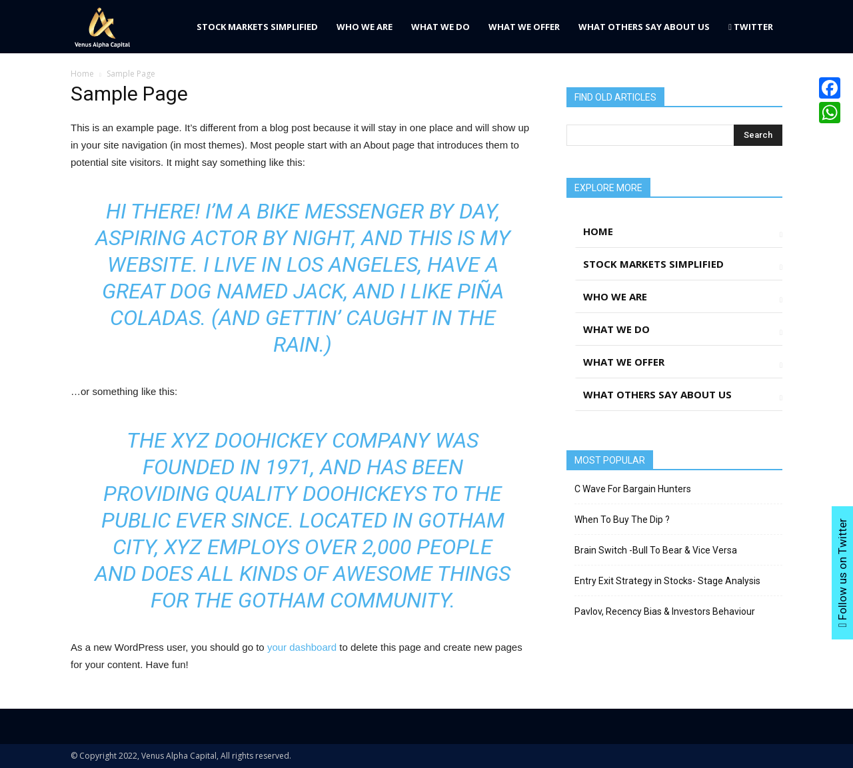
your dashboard (302, 647)
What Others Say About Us (644, 27)
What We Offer (524, 27)
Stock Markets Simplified (257, 27)
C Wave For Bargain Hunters (632, 489)
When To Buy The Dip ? (622, 519)
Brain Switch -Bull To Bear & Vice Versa (655, 550)
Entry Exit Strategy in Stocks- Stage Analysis (667, 581)
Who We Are (365, 27)
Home (82, 73)
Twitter (750, 27)
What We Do (440, 27)
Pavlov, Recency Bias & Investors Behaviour (664, 611)
